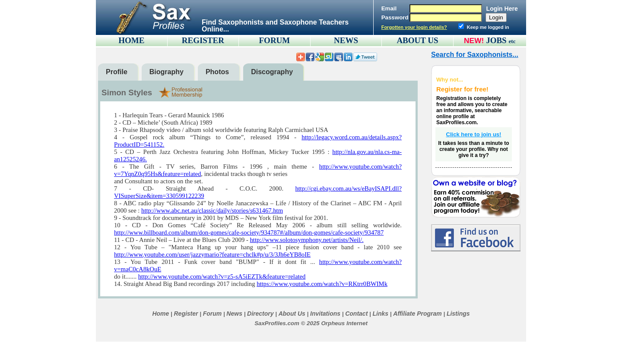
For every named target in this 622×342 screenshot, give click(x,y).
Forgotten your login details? (414, 27)
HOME (131, 40)
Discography (272, 71)
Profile (116, 71)
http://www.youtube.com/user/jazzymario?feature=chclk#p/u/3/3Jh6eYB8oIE (212, 254)
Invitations (325, 313)
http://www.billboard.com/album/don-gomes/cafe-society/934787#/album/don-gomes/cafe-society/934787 (249, 232)
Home (160, 313)
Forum (212, 313)
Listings (458, 313)
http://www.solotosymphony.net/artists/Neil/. (307, 239)
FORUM (274, 40)
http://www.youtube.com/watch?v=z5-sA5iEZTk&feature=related (222, 276)
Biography (166, 71)
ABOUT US (417, 40)
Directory (260, 313)
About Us (292, 313)
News (234, 313)
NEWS (346, 40)
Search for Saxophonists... (474, 54)
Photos (217, 71)
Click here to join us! (473, 134)
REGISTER (203, 40)
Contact (356, 313)
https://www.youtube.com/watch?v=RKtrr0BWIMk (322, 283)
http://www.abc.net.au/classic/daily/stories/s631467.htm (212, 210)
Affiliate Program (417, 313)
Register (186, 313)
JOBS (501, 40)
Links (380, 313)
